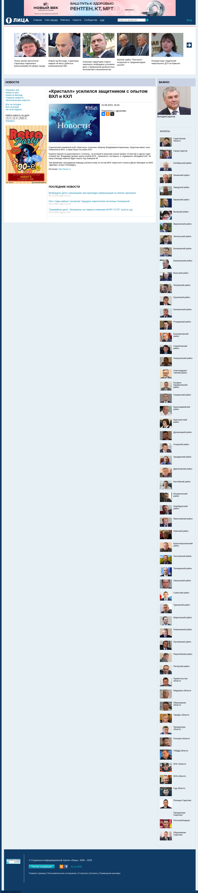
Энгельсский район (182, 236)
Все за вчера (12, 107)
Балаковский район (182, 248)
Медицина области (182, 690)
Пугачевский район (182, 642)
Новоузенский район (183, 358)
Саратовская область (179, 139)
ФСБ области (179, 776)
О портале (83, 873)
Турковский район (181, 605)
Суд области (179, 788)
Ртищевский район (182, 322)
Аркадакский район (182, 457)
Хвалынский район (182, 581)
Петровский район (181, 285)
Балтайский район (181, 482)
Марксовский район (182, 617)
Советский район (181, 593)
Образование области (179, 704)
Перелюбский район (182, 654)
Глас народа (51, 20)
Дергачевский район (182, 469)
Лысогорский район (182, 556)
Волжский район (181, 212)
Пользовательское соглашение (61, 873)
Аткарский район (181, 444)
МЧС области (179, 764)
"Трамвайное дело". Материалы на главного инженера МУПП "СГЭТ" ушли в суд (90, 209)
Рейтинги (65, 20)
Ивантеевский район (183, 519)
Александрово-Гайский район (180, 371)
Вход (189, 20)
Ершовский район (181, 297)
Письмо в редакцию (41, 866)
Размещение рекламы (110, 873)
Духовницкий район (182, 432)
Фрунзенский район (182, 224)
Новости (77, 20)
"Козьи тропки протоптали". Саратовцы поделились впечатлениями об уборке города (29, 63)
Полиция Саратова (182, 800)
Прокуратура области (179, 728)
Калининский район (182, 309)
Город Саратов (180, 151)
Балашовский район (182, 261)
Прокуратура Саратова (179, 814)
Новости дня (12, 92)
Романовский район (182, 629)
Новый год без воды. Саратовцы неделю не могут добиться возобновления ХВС (63, 63)
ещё (102, 20)
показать (10, 121)
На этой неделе (14, 109)
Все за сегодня (13, 104)
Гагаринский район (182, 395)
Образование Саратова (179, 833)
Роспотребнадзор (181, 820)
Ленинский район (181, 175)
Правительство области (180, 680)
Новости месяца (14, 95)
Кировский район (181, 200)
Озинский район (180, 531)
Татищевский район (182, 568)
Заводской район (181, 187)
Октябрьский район (182, 163)
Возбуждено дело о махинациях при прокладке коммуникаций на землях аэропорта (92, 193)
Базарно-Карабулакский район (180, 385)
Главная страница (37, 873)
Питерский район (181, 666)
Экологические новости (18, 100)
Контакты (93, 873)
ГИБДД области (180, 751)
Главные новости (14, 97)
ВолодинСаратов (166, 116)
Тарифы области (181, 715)
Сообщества (90, 20)
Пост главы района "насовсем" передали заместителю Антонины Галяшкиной (89, 201)
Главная (37, 20)
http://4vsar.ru (64, 169)
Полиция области (181, 738)
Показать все (12, 90)
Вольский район (180, 273)
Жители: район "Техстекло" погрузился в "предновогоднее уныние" (131, 62)
